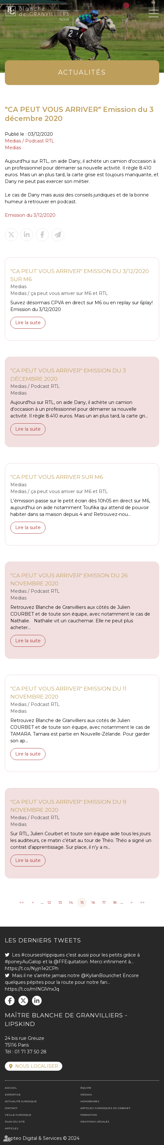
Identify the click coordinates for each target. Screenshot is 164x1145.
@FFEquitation (70, 962)
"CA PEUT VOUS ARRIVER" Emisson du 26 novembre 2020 (69, 579)
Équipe (85, 1087)
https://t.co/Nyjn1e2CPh (31, 968)
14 (71, 902)
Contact (11, 1108)
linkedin (37, 1000)
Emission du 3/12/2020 (30, 215)
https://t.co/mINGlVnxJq (32, 989)
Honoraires (89, 1101)
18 (115, 902)
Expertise (13, 1094)
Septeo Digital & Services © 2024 (42, 1138)
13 (60, 902)
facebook (10, 1000)
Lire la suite (28, 322)
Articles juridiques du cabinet (105, 1108)
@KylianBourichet (101, 975)
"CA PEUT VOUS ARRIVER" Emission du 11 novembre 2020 (68, 692)
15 (82, 902)
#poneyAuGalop (23, 962)
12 (49, 902)
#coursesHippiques (43, 955)
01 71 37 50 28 (30, 1052)
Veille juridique (18, 1114)
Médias (86, 1094)
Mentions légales (94, 1121)
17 (104, 902)
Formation (88, 1114)
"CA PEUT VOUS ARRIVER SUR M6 (56, 477)
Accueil (11, 1087)
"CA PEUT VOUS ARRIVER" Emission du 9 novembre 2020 (68, 806)
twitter (23, 1000)
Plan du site (15, 1121)
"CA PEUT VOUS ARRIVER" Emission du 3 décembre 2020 (68, 374)
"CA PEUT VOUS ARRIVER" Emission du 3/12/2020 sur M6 (79, 275)
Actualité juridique (21, 1101)
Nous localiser (36, 1066)
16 (93, 902)
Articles (11, 1128)
